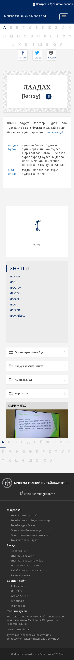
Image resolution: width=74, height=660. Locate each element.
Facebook (18, 586)
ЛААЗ (13, 282)
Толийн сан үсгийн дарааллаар (30, 520)
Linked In (18, 605)
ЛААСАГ (14, 299)
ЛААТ (13, 304)
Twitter (16, 591)
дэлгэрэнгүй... (55, 132)
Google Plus (20, 596)
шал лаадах (13, 172)
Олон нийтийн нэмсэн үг (26, 530)
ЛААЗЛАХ (16, 287)
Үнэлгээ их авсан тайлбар (27, 560)
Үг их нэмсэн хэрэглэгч (25, 565)
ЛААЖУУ (15, 276)
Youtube (17, 601)
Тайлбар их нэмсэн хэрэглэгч (29, 570)
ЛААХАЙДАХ (17, 315)
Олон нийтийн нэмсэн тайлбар (30, 535)
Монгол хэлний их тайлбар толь (25, 16)
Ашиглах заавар (60, 4)
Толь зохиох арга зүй (24, 515)
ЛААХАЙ (15, 310)
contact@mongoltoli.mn (39, 494)
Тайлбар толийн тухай (25, 540)
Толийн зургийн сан (23, 525)
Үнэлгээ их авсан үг (23, 555)
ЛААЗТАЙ (15, 293)
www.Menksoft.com (18, 629)
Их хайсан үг (18, 550)
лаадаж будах (13, 147)
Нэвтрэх (40, 4)
